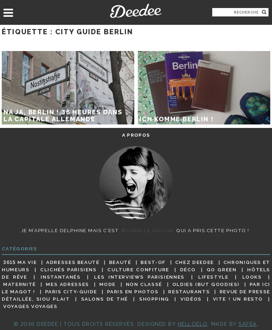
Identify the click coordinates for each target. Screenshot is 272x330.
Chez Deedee (194, 262)
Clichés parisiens (68, 269)
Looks (252, 277)
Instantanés (60, 277)
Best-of (153, 262)
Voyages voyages (30, 306)
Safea (247, 324)
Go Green (222, 269)
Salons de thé (104, 299)
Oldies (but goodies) (205, 284)
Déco (188, 269)
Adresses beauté (73, 262)
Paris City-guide (71, 291)
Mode (107, 284)
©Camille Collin (147, 230)
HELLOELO (193, 324)
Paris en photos (133, 291)
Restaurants (189, 291)
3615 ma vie (20, 262)
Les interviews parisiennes (139, 277)
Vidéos (191, 299)
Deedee (135, 11)
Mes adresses (67, 284)
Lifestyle (213, 277)
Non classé (144, 284)
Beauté (120, 262)
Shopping (154, 299)
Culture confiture (138, 269)
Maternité (19, 284)
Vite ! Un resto (238, 299)
